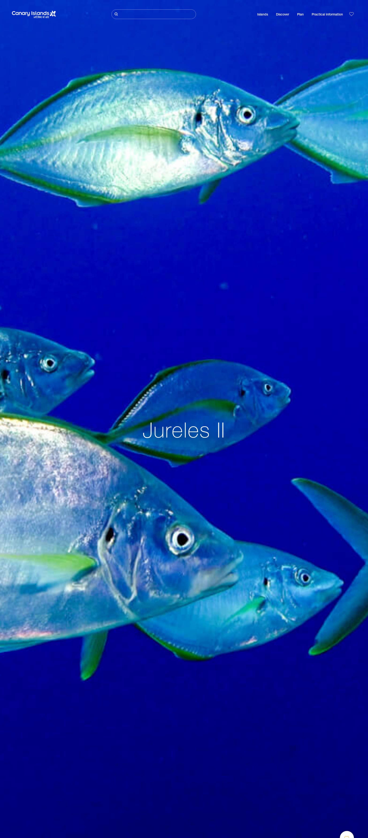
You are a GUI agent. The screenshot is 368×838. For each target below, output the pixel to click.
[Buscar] (153, 14)
